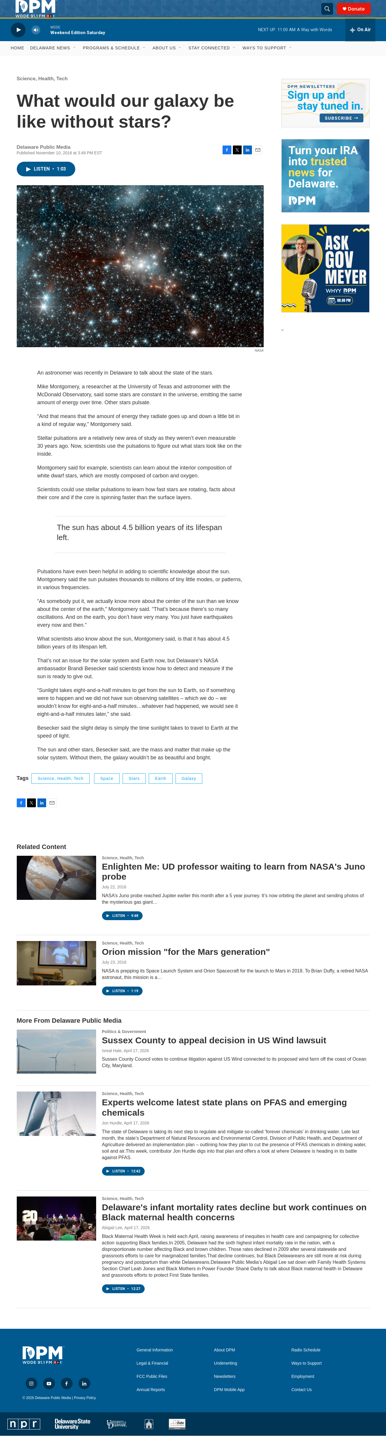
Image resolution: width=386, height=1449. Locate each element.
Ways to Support (264, 61)
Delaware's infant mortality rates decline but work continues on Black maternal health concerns (234, 1226)
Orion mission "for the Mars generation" (186, 965)
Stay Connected (209, 61)
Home (17, 61)
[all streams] (360, 43)
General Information (155, 1363)
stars (134, 791)
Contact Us (301, 1403)
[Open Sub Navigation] (74, 61)
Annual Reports (151, 1403)
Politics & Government (124, 1044)
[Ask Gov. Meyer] (325, 281)
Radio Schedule (305, 1363)
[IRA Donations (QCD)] (325, 189)
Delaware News (50, 61)
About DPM (224, 1363)
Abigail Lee (112, 1241)
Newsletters (224, 1390)
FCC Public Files (152, 1390)
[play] (18, 43)
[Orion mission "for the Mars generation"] (56, 976)
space (106, 791)
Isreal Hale (112, 1064)
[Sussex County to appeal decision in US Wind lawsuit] (56, 1065)
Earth (160, 791)
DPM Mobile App (229, 1403)
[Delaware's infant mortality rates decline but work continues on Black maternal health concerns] (56, 1232)
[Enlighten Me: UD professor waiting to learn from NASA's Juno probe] (56, 891)
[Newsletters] (325, 116)
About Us (164, 61)
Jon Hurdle (112, 1136)
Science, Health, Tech (42, 92)
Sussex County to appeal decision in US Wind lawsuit (214, 1053)
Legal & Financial (152, 1376)
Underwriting (225, 1376)
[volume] (36, 43)
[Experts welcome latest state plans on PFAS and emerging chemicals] (56, 1127)
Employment (302, 1390)
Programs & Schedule (111, 61)
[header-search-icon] (330, 15)
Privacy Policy (85, 1411)
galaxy (189, 791)
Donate (359, 15)
